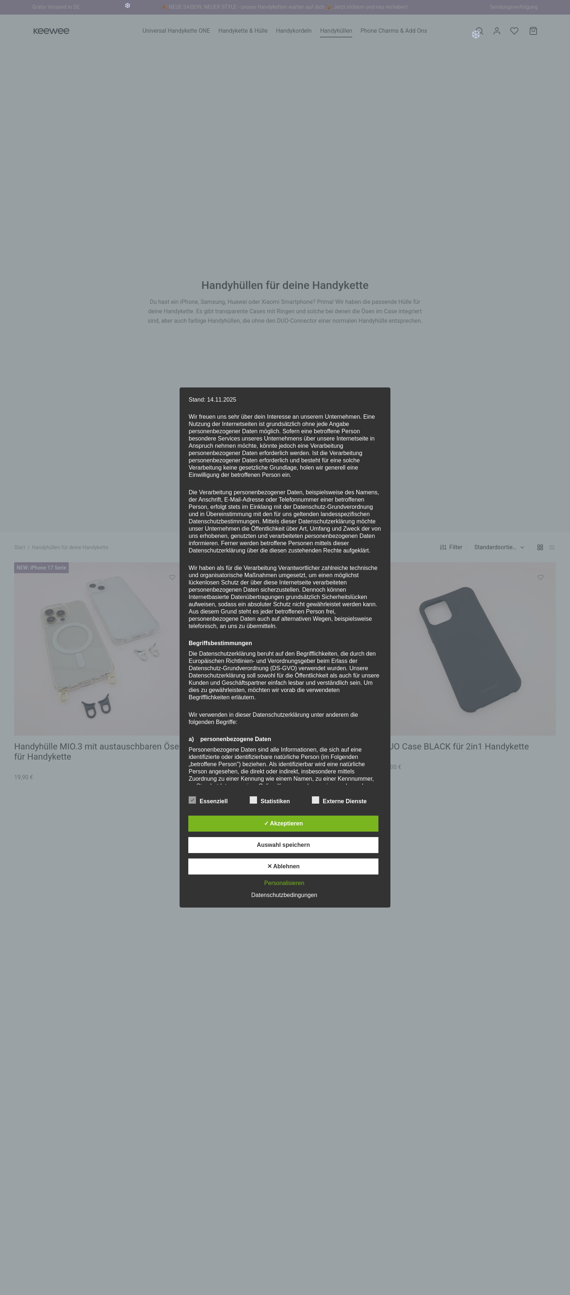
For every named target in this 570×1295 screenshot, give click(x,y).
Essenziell (213, 800)
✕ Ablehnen (283, 866)
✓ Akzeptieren (283, 823)
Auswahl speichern (283, 845)
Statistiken (274, 800)
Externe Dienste (344, 800)
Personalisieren (284, 883)
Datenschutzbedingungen (284, 895)
